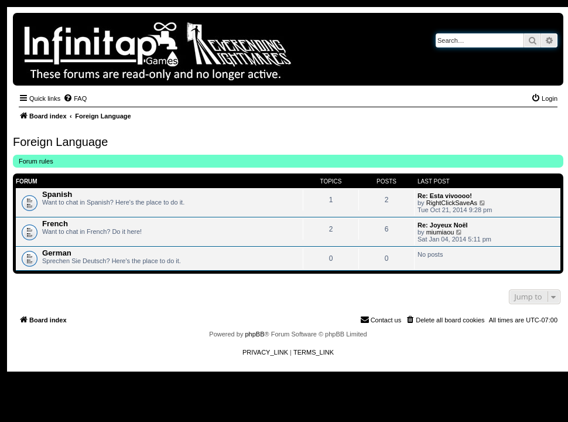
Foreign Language (60, 141)
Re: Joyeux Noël (443, 225)
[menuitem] (75, 98)
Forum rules (36, 161)
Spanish (57, 194)
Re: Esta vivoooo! (445, 195)
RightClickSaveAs (451, 202)
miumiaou (440, 232)
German (56, 253)
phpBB (254, 334)
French (55, 223)
